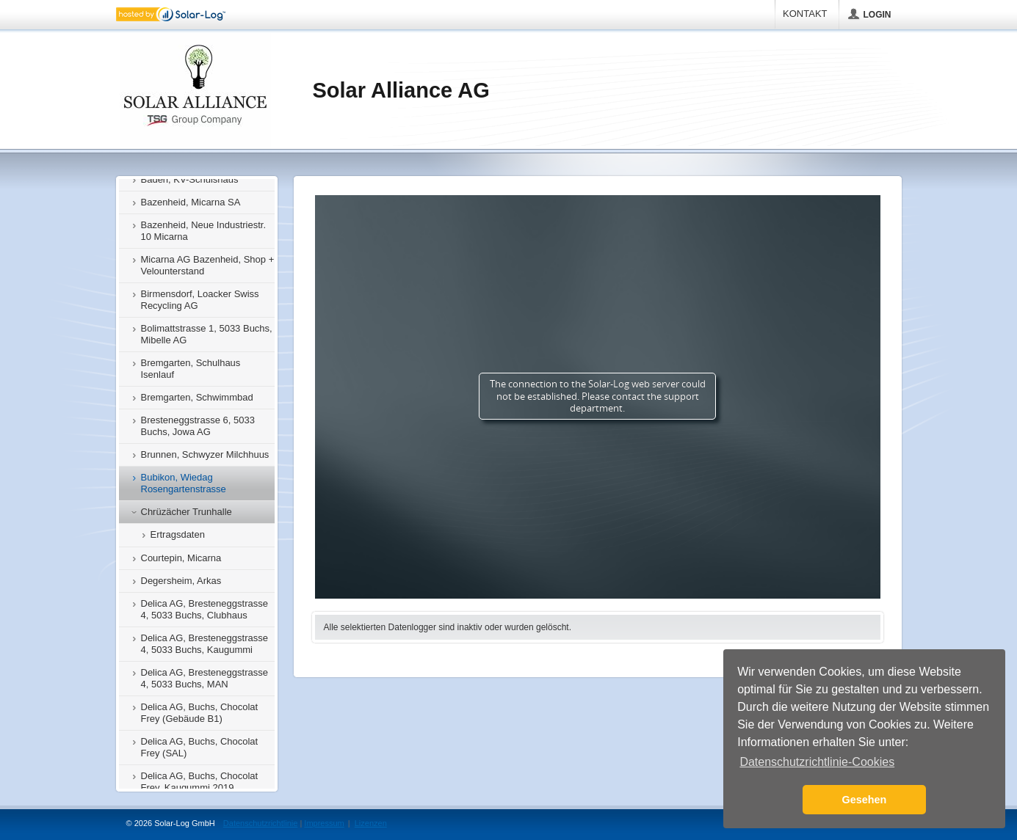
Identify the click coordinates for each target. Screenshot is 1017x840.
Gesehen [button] (864, 800)
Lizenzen (371, 823)
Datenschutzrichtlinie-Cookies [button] (816, 762)
